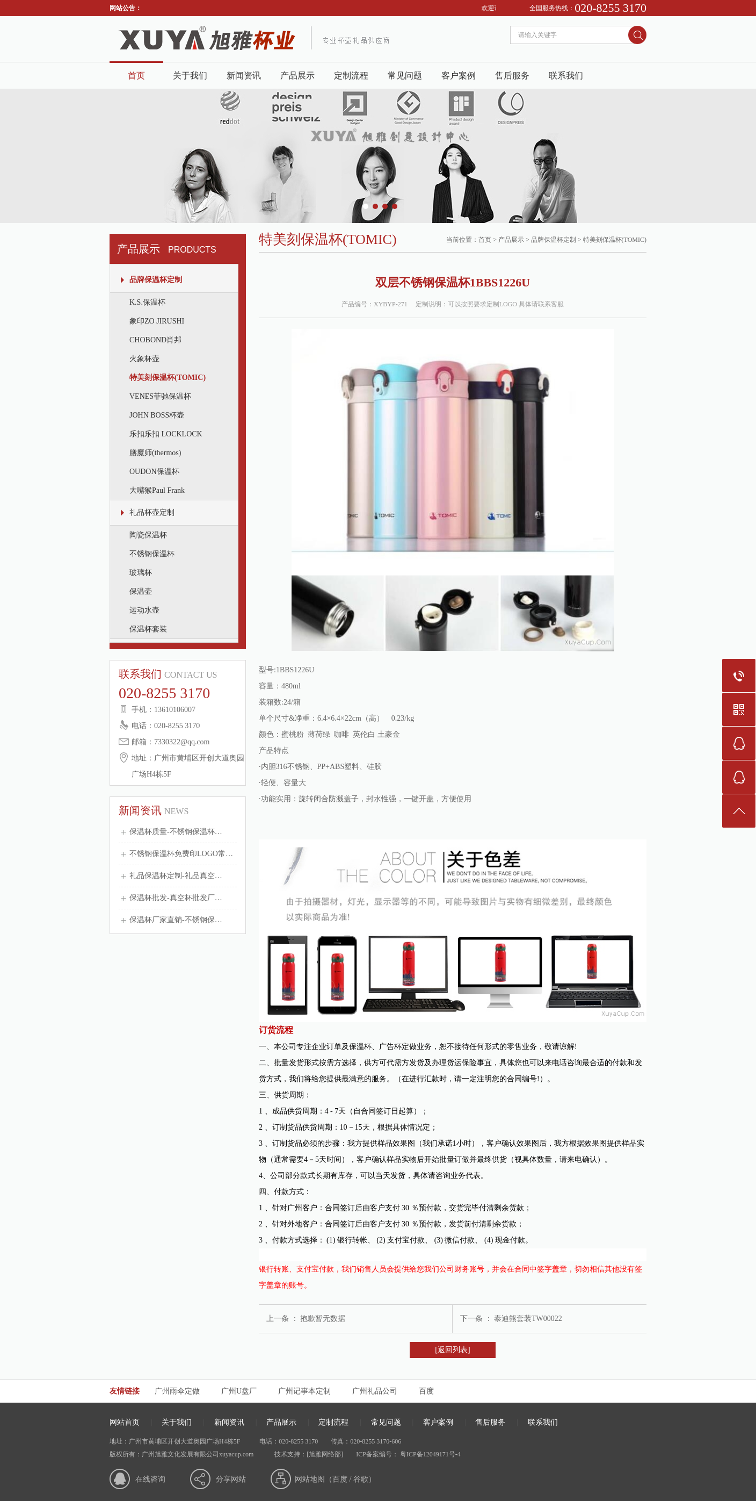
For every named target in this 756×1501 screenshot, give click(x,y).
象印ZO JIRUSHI (156, 321)
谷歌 (360, 1479)
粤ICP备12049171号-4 (429, 1454)
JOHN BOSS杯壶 (156, 415)
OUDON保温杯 (154, 472)
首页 (136, 75)
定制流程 (351, 75)
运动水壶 (144, 610)
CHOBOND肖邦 (155, 340)
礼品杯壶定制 (152, 512)
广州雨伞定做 (177, 1391)
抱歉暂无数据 (322, 1319)
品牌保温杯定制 (155, 280)
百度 (426, 1391)
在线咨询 (150, 1479)
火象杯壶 (144, 359)
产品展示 (297, 75)
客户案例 (458, 75)
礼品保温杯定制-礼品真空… (175, 876)
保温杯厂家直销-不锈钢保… (175, 920)
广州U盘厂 (239, 1391)
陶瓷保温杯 (148, 535)
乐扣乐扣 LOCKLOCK (165, 434)
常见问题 (405, 75)
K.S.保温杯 (147, 302)
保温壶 (140, 591)
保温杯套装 (148, 629)
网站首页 (125, 1422)
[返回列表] (452, 1350)
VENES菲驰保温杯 (160, 396)
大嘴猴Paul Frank (157, 490)
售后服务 (512, 75)
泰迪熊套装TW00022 (528, 1319)
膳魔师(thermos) (155, 453)
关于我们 (190, 75)
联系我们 (566, 75)
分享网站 (231, 1479)
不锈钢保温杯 (152, 554)
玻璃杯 (140, 573)
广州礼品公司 (374, 1391)
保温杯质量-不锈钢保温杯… (175, 832)
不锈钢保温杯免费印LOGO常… (181, 854)
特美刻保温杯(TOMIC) (167, 378)
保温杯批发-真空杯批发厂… (175, 898)
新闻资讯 (244, 75)
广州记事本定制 (304, 1391)
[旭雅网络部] (325, 1454)
